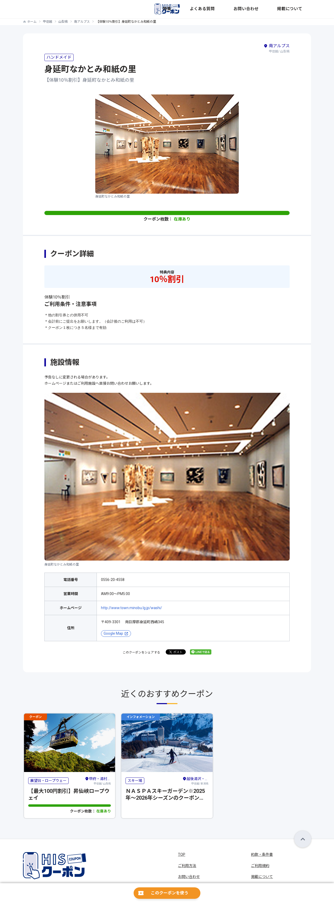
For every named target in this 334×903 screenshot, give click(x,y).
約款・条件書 (262, 854)
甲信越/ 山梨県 (98, 780)
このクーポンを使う (169, 892)
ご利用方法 (187, 866)
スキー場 (135, 781)
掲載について (300, 9)
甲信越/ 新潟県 (195, 780)
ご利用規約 (260, 866)
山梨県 (63, 21)
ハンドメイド (58, 57)
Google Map (113, 633)
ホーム (32, 21)
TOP (181, 854)
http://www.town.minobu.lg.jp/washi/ (131, 608)
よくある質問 (244, 9)
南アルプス (82, 21)
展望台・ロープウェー (48, 781)
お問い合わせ (272, 9)
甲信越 (47, 21)
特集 (222, 9)
